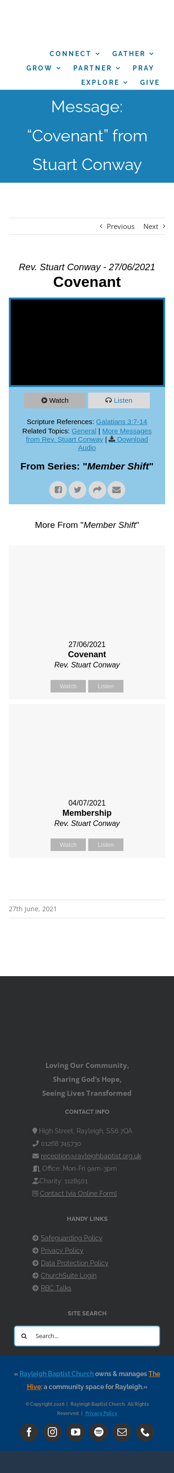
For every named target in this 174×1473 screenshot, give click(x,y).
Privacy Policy (62, 1250)
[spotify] (99, 1432)
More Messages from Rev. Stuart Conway (89, 435)
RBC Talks (56, 1288)
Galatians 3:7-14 (121, 421)
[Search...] (87, 1336)
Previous (121, 226)
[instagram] (52, 1432)
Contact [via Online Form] (78, 1193)
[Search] (24, 1336)
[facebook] (29, 1432)
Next (150, 226)
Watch (59, 400)
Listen (123, 400)
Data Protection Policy (75, 1263)
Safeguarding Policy (72, 1238)
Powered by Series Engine (87, 881)
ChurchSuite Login (69, 1275)
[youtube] (75, 1432)
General (84, 431)
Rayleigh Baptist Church (56, 1374)
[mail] (122, 1432)
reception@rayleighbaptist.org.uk (91, 1156)
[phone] (145, 1432)
